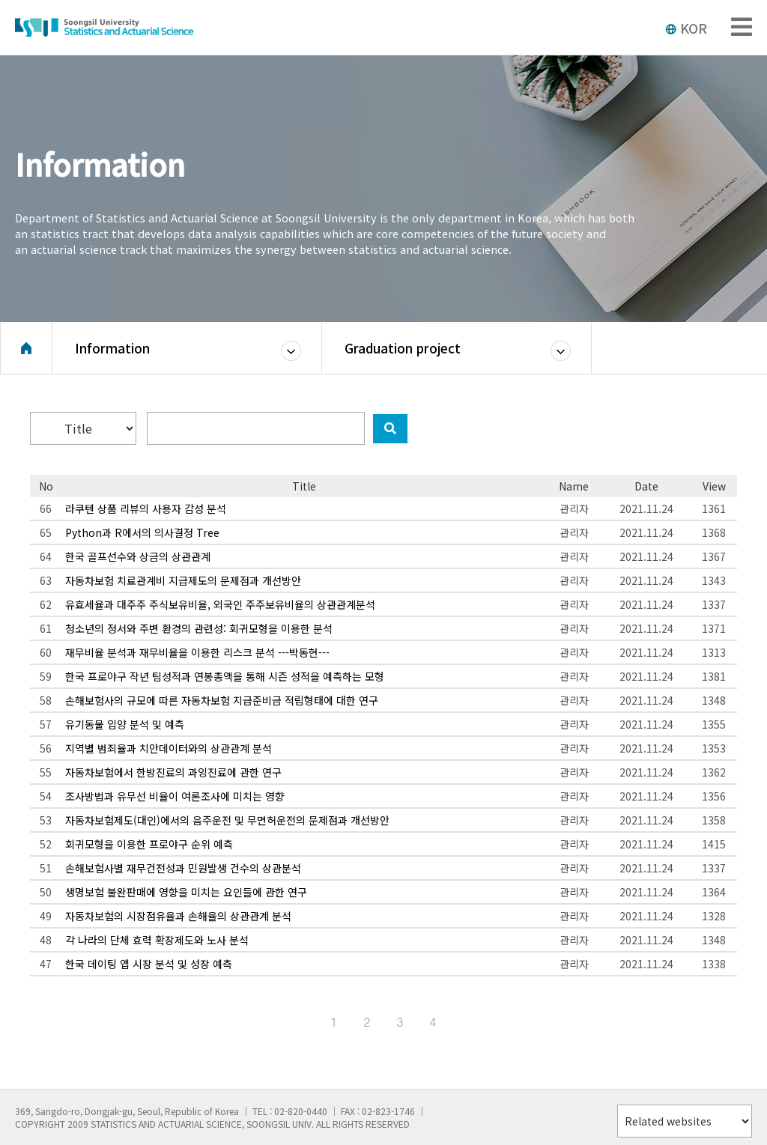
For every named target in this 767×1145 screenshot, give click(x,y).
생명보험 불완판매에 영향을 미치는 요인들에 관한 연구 (186, 891)
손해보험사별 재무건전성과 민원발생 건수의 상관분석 (183, 867)
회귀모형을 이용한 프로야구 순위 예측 (149, 843)
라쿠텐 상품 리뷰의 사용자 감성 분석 (145, 508)
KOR (686, 27)
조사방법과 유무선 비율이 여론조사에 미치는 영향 (175, 796)
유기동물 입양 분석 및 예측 (124, 724)
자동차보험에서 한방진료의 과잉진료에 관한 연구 (173, 772)
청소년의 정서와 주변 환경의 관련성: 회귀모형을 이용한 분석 (199, 628)
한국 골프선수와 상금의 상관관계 (137, 556)
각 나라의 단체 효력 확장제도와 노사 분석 (157, 939)
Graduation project (403, 347)
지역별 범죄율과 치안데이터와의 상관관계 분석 (168, 748)
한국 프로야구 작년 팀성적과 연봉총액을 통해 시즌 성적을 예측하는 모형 (224, 676)
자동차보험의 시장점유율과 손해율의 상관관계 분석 (178, 915)
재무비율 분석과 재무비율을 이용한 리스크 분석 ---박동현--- (197, 652)
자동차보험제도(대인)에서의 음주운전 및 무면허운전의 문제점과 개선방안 (227, 820)
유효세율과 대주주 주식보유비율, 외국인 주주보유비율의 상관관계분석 (220, 604)
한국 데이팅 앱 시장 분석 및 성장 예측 (148, 963)
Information (112, 347)
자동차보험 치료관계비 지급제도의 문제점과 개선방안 (183, 580)
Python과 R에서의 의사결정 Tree (142, 532)
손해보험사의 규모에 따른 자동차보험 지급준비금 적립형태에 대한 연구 (221, 700)
